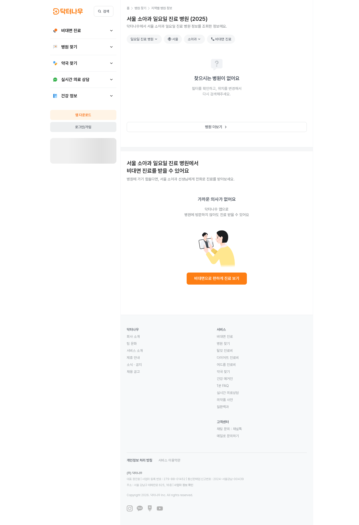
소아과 (195, 39)
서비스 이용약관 (169, 460)
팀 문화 (132, 344)
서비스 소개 (135, 351)
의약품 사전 (225, 400)
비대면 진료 (221, 39)
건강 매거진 (225, 379)
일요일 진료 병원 (144, 39)
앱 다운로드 (83, 115)
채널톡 (237, 429)
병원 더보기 (216, 127)
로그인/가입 (83, 127)
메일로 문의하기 (228, 436)
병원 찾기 (223, 344)
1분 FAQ (223, 386)
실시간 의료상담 (228, 393)
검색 (103, 11)
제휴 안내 (133, 358)
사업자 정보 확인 (183, 485)
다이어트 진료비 (228, 358)
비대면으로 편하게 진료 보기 (216, 278)
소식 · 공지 (134, 365)
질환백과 (223, 407)
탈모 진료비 (225, 351)
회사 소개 (133, 337)
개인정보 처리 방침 (139, 460)
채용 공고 (133, 372)
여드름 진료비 (226, 365)
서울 (173, 39)
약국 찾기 (223, 372)
